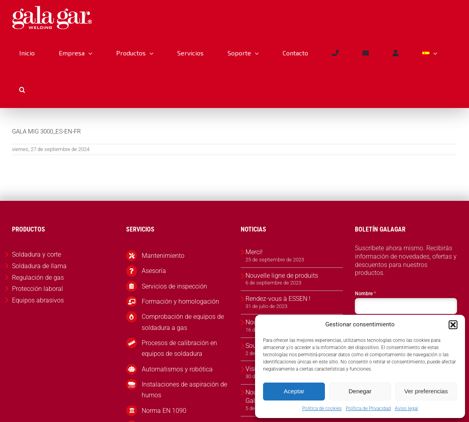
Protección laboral (37, 288)
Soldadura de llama (39, 266)
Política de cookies (322, 408)
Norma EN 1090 (164, 410)
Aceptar (294, 391)
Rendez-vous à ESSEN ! (278, 298)
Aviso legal (406, 408)
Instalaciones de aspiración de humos (184, 390)
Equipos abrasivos (38, 300)
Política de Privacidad (368, 408)
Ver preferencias (426, 391)
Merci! (254, 252)
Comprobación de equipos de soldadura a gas (183, 322)
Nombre (365, 293)
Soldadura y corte (36, 254)
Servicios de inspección (174, 286)
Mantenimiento (163, 255)
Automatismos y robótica (177, 369)
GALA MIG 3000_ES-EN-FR (46, 131)
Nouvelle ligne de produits (281, 275)
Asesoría (154, 271)
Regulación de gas (38, 277)
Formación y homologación (180, 301)
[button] (453, 325)
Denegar (360, 391)
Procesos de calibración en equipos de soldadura (179, 348)
